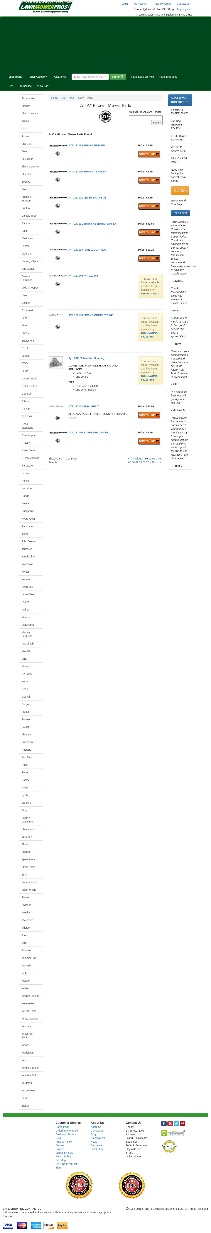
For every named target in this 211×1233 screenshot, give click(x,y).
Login (124, 3)
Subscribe (26, 85)
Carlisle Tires (29, 215)
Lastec (25, 602)
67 (136, 462)
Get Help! (181, 190)
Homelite (27, 488)
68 (140, 462)
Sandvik (26, 802)
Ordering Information (67, 1130)
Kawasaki (27, 564)
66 (133, 462)
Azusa (25, 136)
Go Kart (26, 408)
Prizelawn (27, 742)
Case (25, 230)
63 (157, 458)
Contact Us (183, 3)
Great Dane (28, 450)
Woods (26, 1045)
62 (153, 458)
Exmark (26, 355)
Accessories (29, 98)
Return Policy (63, 1156)
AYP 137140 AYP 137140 (83, 275)
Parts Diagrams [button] (169, 76)
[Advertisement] (105, 44)
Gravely (26, 442)
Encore (26, 333)
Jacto (25, 533)
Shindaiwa (28, 829)
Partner (26, 719)
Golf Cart (27, 416)
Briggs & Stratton (26, 198)
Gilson (25, 401)
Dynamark (27, 310)
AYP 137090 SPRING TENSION (87, 171)
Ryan (25, 787)
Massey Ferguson (27, 634)
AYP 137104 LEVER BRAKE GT (87, 197)
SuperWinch (29, 889)
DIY (12, 85)
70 (147, 462)
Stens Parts (28, 867)
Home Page (62, 1126)
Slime (25, 844)
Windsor (26, 1026)
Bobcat (26, 181)
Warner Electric (30, 995)
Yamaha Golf (29, 1075)
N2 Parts (27, 673)
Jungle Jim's (29, 556)
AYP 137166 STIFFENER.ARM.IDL (88, 432)
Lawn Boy (27, 586)
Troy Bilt (26, 965)
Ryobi (25, 795)
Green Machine (30, 458)
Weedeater (28, 1003)
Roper (25, 772)
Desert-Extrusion (27, 278)
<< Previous (135, 458)
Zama (25, 1098)
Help (58, 1138)
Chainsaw (27, 238)
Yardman (27, 1082)
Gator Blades (29, 386)
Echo (25, 317)
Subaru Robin (30, 882)
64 (160, 458)
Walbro (26, 980)
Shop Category (39, 76)
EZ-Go (25, 363)
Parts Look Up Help (142, 76)
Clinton (26, 246)
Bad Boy (26, 143)
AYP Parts (68, 97)
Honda (25, 495)
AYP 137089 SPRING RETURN (86, 145)
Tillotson (26, 927)
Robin (25, 764)
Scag (25, 810)
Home (54, 97)
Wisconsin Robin (27, 1035)
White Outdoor (30, 1018)
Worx (25, 1060)
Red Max (27, 757)
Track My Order (162, 3)
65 (129, 462)
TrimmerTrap (29, 957)
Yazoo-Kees (29, 1090)
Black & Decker (30, 166)
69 (144, 462)
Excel (25, 348)
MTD (24, 658)
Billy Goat (27, 158)
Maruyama (28, 624)
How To (59, 1149)
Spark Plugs (29, 859)
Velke (25, 973)
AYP (24, 128)
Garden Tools (29, 378)
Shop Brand (16, 76)
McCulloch (28, 643)
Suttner (26, 897)
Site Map (60, 1160)
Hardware (27, 465)
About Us (96, 1126)
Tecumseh (27, 920)
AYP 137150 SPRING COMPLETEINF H (91, 315)
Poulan (26, 726)
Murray (26, 666)
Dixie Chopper (30, 287)
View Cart (42, 85)
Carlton (26, 223)
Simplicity (27, 836)
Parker (25, 711)
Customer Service (65, 1134)
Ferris (25, 370)
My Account (140, 3)
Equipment (28, 340)
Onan (25, 689)
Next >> (156, 462)
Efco (24, 325)
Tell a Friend (180, 212)
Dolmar (26, 302)
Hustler (26, 503)
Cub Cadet (28, 268)
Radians (26, 749)
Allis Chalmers (30, 113)
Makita (25, 609)
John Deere (28, 541)
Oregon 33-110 (150, 293)
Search (117, 76)
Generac (27, 393)
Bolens (26, 189)
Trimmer (26, 950)
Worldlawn (28, 1052)
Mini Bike (27, 651)
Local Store (97, 1149)
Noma (25, 681)
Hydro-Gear (28, 518)
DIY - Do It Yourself (66, 1163)
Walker (26, 988)
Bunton (26, 208)
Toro (24, 942)
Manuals (26, 617)
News (94, 1141)
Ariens (25, 121)
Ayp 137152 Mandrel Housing (86, 358)
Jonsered (27, 548)
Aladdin (26, 105)
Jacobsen (27, 526)
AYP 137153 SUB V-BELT (83, 406)
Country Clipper (31, 261)
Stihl (24, 874)
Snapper (26, 851)
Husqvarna (28, 511)
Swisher (26, 904)
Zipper (25, 1105)
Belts (24, 151)
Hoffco (25, 480)
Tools (25, 935)
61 (149, 458)
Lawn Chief (28, 594)
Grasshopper (29, 435)
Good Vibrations (27, 426)
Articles (59, 1145)
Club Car (27, 253)
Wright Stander (30, 1067)
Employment (98, 1138)
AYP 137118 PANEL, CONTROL (87, 249)
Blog (58, 1167)
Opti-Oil (26, 696)
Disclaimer (97, 1145)
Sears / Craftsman (28, 819)
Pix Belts (27, 734)
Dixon (25, 295)
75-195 (72, 417)
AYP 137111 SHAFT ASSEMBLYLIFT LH (92, 223)
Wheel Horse (29, 1011)
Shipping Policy (64, 1152)
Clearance (60, 76)
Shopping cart (184, 9)
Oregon (26, 704)
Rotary (25, 780)
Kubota (26, 579)
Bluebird (26, 174)
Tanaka (26, 912)
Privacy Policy (63, 1141)
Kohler (25, 571)
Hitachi (26, 473)
